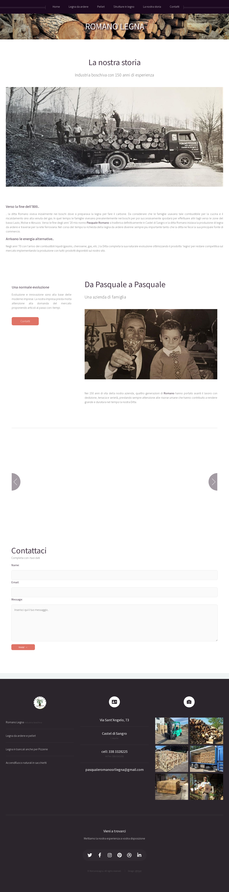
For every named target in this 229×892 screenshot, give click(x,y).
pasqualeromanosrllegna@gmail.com (114, 769)
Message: (17, 599)
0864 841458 (118, 756)
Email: (15, 582)
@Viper (138, 870)
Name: (15, 565)
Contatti (25, 321)
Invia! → (23, 647)
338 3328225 (118, 751)
